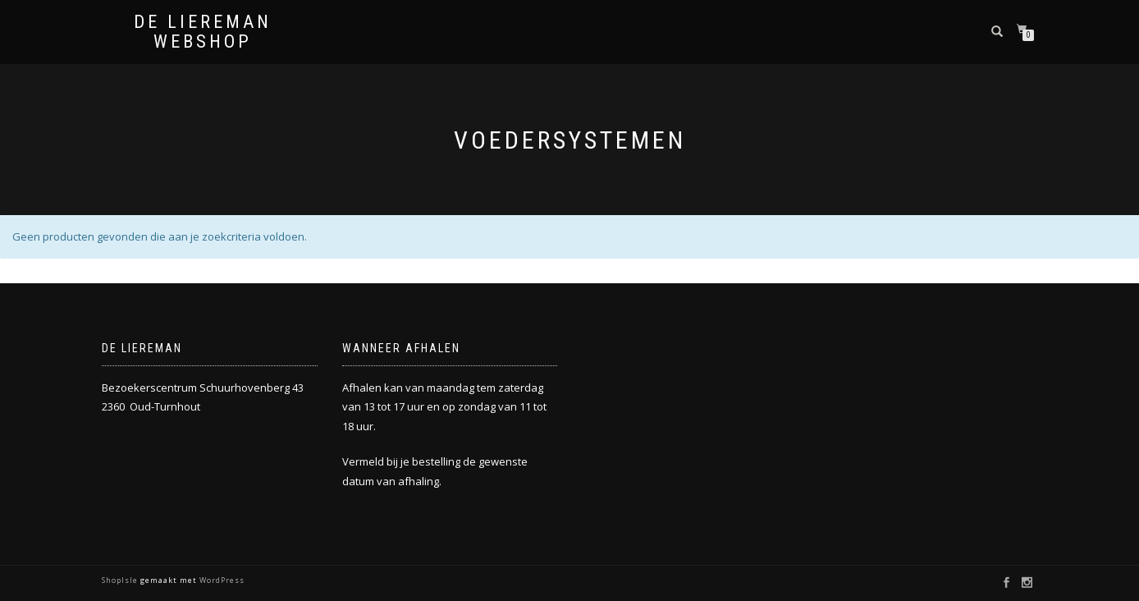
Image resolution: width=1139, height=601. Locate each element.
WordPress (221, 580)
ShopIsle (121, 580)
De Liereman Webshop (203, 32)
